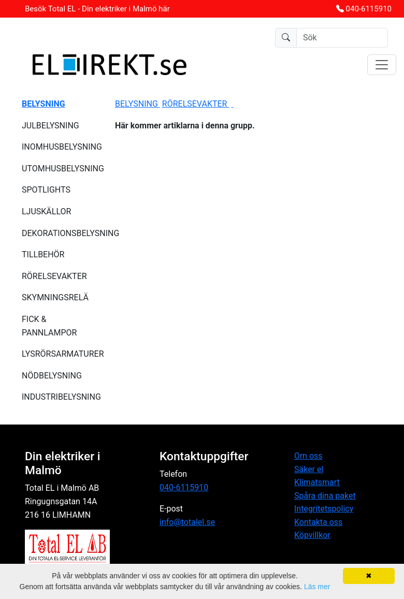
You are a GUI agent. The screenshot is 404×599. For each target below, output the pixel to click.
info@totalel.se (187, 522)
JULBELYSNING (50, 125)
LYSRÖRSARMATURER (62, 354)
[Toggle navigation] (381, 64)
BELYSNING (137, 104)
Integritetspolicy (323, 509)
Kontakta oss (318, 522)
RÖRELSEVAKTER (54, 276)
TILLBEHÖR (43, 254)
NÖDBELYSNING (52, 376)
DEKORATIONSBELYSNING (62, 233)
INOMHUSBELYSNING (62, 147)
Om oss (308, 456)
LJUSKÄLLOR (46, 211)
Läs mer (317, 586)
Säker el (308, 469)
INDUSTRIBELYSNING (61, 397)
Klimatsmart (317, 482)
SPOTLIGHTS (46, 190)
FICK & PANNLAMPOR (49, 326)
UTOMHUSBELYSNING (62, 168)
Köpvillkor (312, 535)
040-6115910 (369, 8)
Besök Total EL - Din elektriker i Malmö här (97, 8)
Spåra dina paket (325, 496)
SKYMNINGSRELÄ (55, 297)
